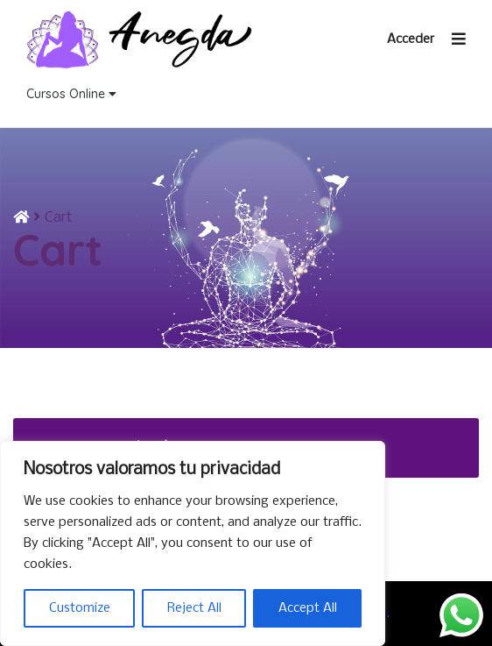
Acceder (410, 39)
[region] (192, 543)
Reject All (194, 608)
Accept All (307, 608)
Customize (79, 608)
